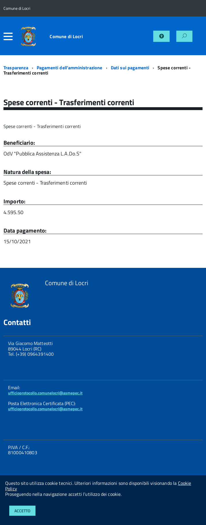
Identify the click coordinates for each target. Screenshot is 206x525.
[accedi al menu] (9, 36)
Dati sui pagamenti (130, 67)
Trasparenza (15, 67)
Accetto (22, 511)
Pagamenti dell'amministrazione (69, 67)
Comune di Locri (66, 36)
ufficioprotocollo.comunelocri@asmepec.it (45, 393)
